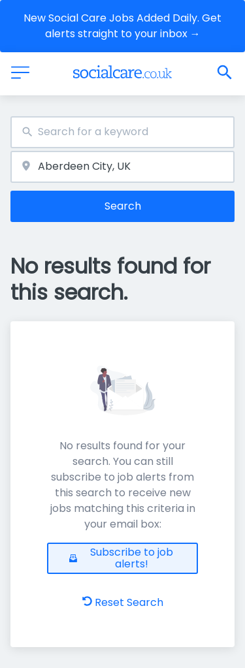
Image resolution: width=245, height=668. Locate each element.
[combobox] (122, 132)
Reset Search (122, 602)
